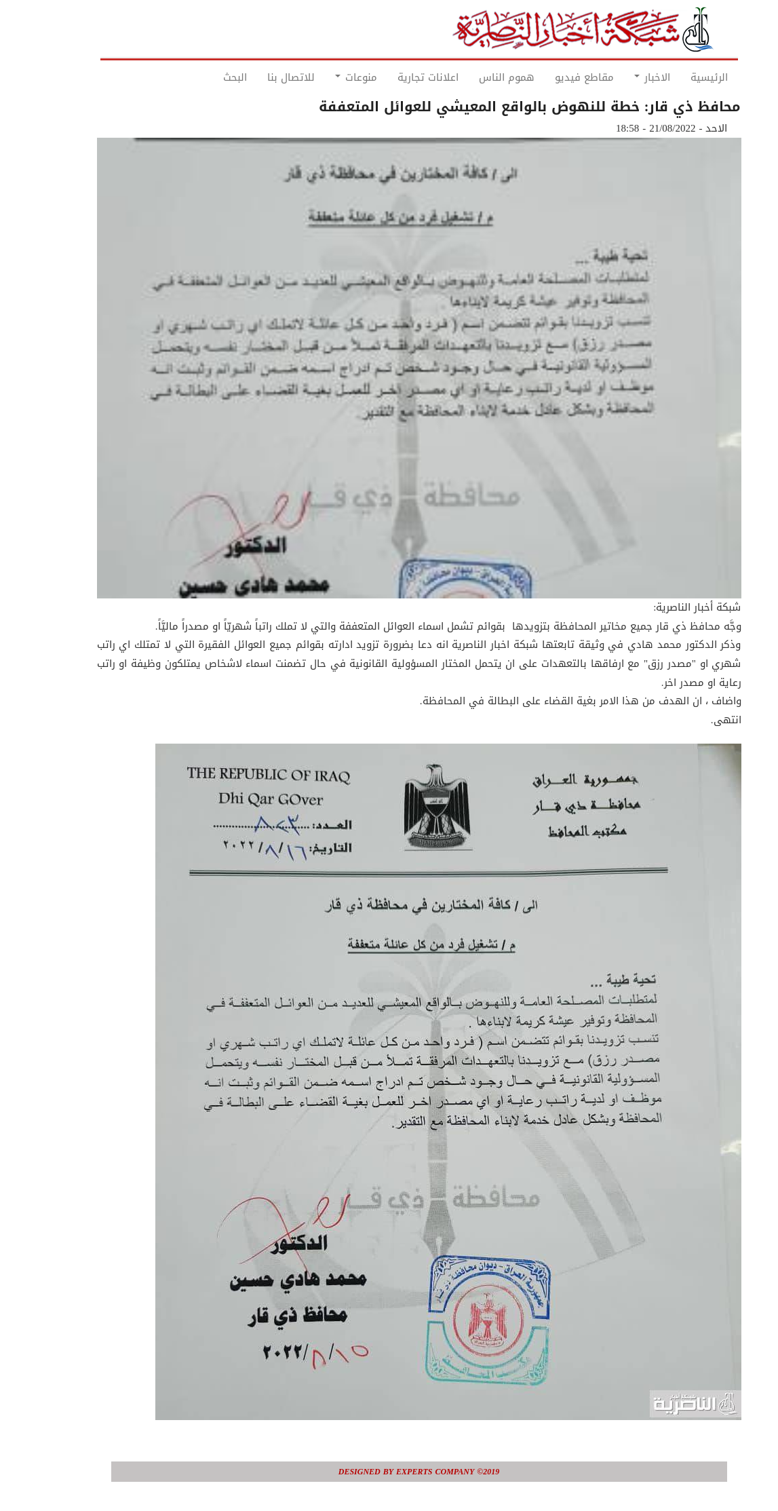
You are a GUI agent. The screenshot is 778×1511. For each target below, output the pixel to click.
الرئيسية (679, 77)
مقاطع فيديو (554, 77)
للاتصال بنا (261, 77)
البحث (205, 77)
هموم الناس (477, 77)
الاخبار (622, 77)
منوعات (326, 77)
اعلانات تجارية (398, 77)
